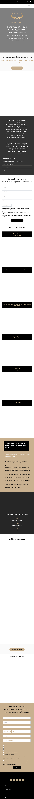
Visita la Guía (17, 68)
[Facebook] (17, 780)
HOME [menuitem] (5, 785)
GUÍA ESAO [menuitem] (6, 795)
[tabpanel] (11, 548)
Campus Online (12, 2)
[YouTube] (20, 780)
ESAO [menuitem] (5, 787)
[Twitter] (14, 780)
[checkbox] (17, 750)
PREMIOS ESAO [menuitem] (7, 794)
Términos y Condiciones (11, 764)
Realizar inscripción (17, 649)
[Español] (30, 1)
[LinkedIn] (11, 780)
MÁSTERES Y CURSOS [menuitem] (8, 789)
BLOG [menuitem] (5, 797)
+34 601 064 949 (22, 2)
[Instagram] (23, 780)
